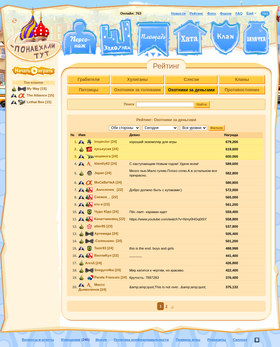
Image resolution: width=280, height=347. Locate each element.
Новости (178, 13)
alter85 (99, 226)
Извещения (70, 340)
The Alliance (37, 95)
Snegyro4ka (104, 270)
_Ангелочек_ (105, 189)
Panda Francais (107, 277)
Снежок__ (102, 197)
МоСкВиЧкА (104, 182)
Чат (265, 14)
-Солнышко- (104, 241)
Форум (225, 13)
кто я (98, 204)
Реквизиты (216, 340)
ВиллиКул (103, 255)
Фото (211, 13)
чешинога (102, 156)
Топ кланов (33, 82)
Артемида (102, 233)
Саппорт (240, 340)
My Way (33, 88)
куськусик (102, 149)
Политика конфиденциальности (141, 340)
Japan (99, 173)
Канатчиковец (106, 219)
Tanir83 (100, 248)
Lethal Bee (35, 102)
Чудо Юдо (103, 211)
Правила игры (188, 340)
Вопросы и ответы (38, 340)
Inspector (102, 141)
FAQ (238, 13)
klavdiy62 (102, 163)
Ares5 (90, 263)
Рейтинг (196, 13)
